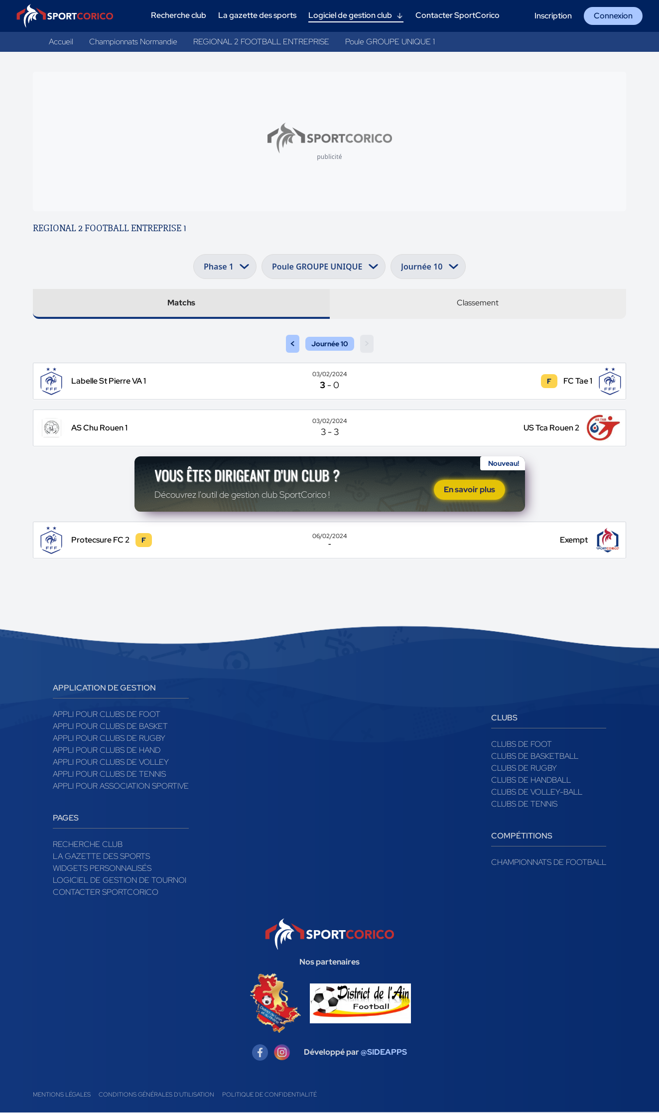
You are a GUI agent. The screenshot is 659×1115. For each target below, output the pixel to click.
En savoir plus (469, 491)
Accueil (61, 41)
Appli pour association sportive (121, 788)
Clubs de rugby (524, 770)
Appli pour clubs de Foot (106, 716)
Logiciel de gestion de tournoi (119, 882)
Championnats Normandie (133, 41)
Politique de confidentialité (269, 1097)
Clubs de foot (521, 746)
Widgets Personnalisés (102, 870)
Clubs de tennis (524, 806)
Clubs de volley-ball (536, 794)
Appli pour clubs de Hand (106, 752)
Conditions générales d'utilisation (156, 1097)
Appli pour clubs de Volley (111, 764)
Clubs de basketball (534, 758)
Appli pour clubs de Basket (110, 728)
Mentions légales (62, 1097)
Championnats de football (548, 864)
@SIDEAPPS (384, 1055)
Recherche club (88, 846)
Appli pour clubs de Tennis (109, 776)
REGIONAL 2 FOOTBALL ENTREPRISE (261, 41)
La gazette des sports (101, 858)
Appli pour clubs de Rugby (109, 740)
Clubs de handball (531, 782)
